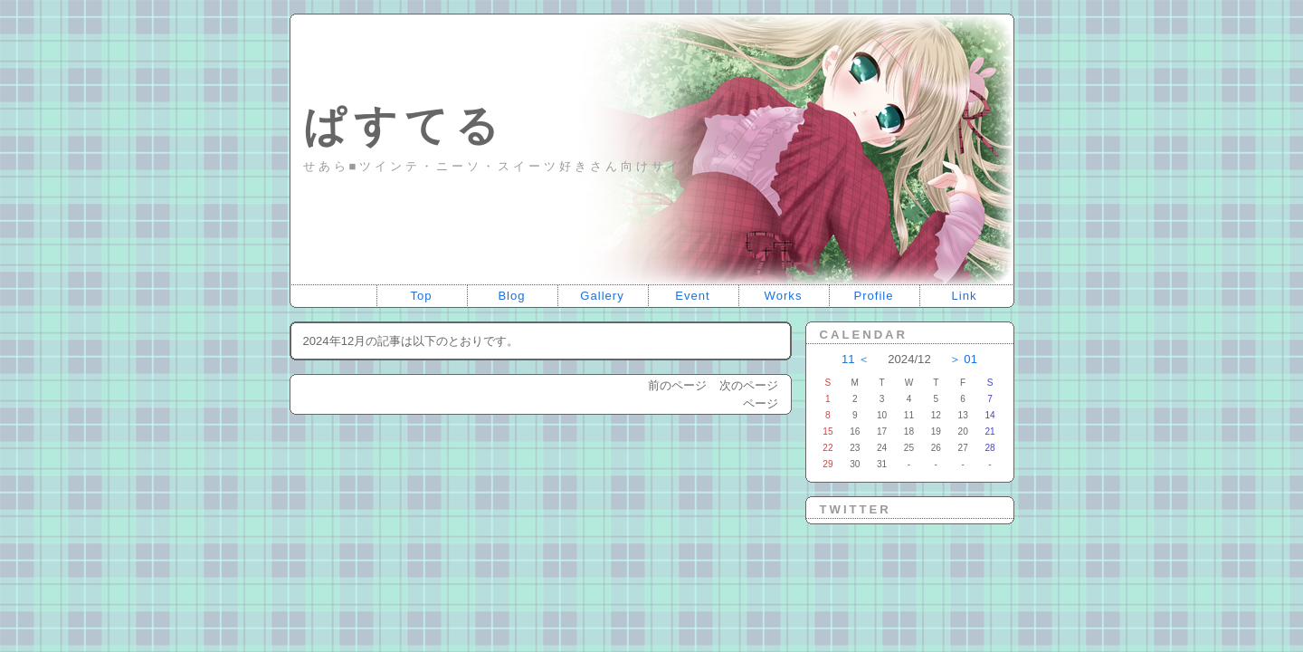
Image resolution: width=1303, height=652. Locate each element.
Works (784, 295)
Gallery (602, 295)
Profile (873, 295)
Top (421, 295)
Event (692, 295)
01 (970, 359)
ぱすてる (404, 125)
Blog (511, 295)
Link (963, 295)
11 (848, 359)
